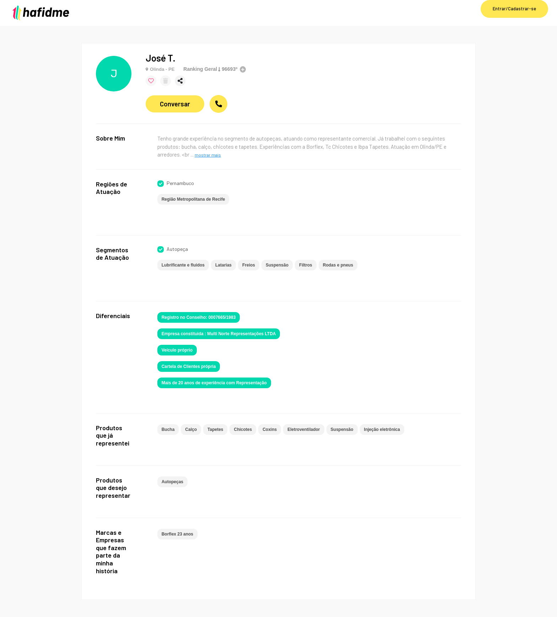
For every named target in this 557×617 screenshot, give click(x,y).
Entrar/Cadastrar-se (514, 8)
